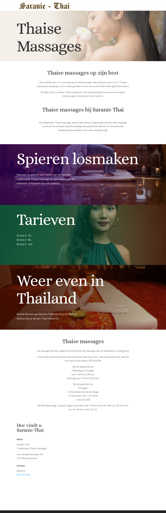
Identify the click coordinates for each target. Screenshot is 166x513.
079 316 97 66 (23, 474)
